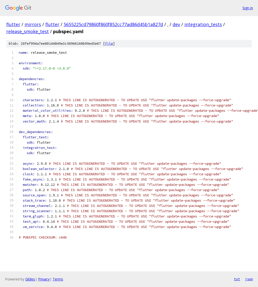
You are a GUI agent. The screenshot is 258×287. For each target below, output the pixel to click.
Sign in (247, 8)
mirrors (33, 24)
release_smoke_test (27, 31)
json (249, 279)
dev (176, 24)
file (109, 43)
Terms (58, 279)
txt (237, 279)
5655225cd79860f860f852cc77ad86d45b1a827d (113, 24)
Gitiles (30, 279)
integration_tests (203, 24)
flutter (13, 24)
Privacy (44, 279)
